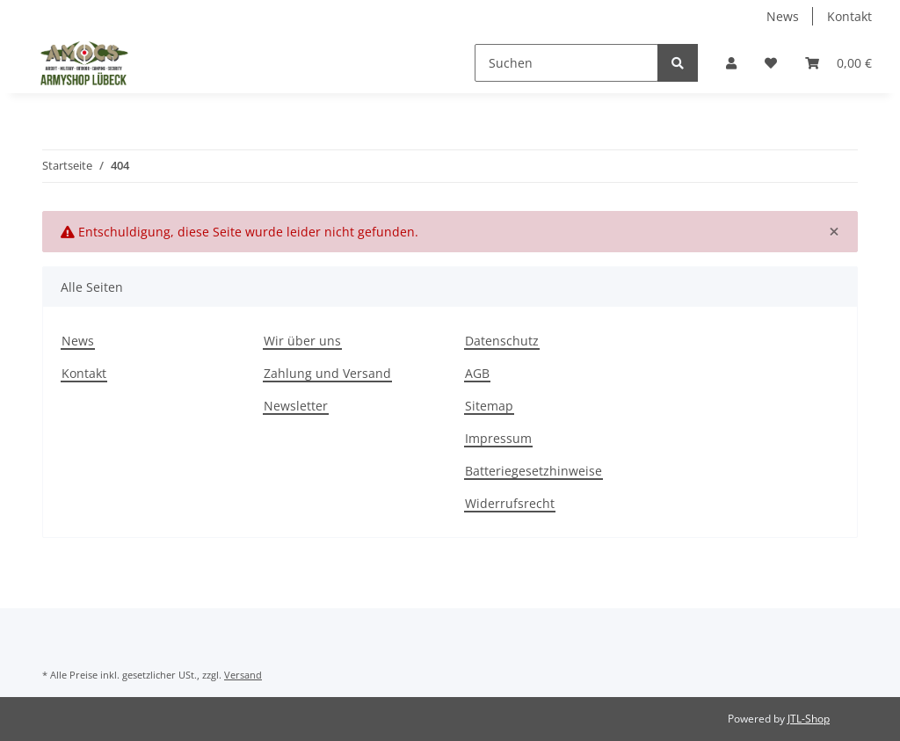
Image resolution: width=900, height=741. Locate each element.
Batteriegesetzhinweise (533, 470)
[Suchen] (566, 63)
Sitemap (489, 405)
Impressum (498, 438)
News (782, 16)
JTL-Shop (809, 718)
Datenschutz (502, 340)
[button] (731, 63)
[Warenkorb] (838, 63)
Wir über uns (302, 340)
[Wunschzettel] (771, 63)
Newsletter (296, 405)
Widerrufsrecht (510, 503)
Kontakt (849, 16)
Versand (243, 674)
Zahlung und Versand (327, 373)
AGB (477, 373)
